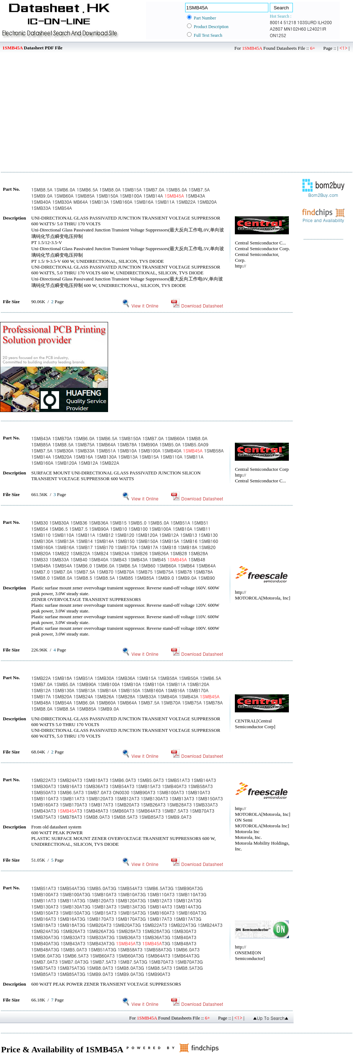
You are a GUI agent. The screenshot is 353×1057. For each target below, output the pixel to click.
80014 (276, 22)
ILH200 (325, 22)
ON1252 (278, 35)
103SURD (307, 22)
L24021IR (316, 29)
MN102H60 (295, 29)
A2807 (276, 29)
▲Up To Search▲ (271, 1018)
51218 (289, 22)
